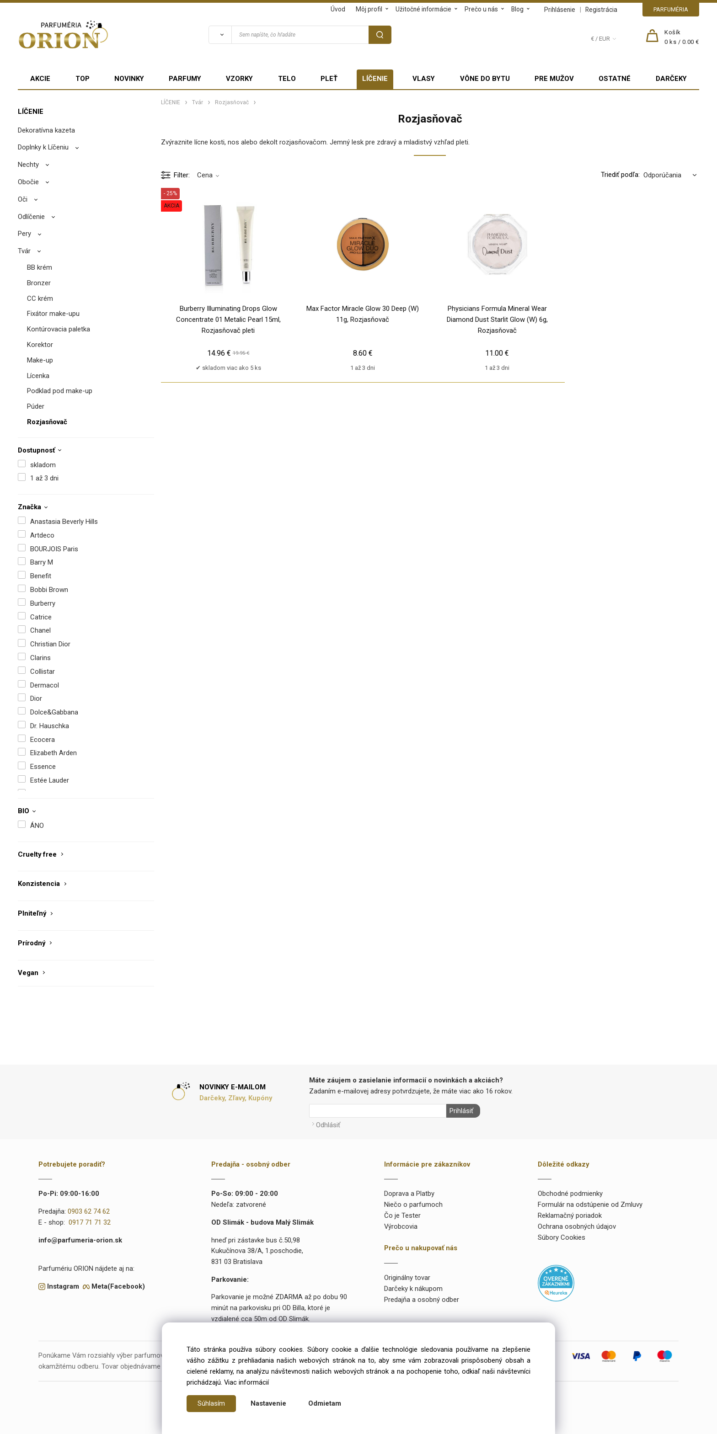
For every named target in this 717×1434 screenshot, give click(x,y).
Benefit (40, 576)
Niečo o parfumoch (413, 1203)
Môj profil (369, 9)
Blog (517, 9)
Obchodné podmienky (570, 1193)
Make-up (40, 360)
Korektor (40, 345)
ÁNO (37, 825)
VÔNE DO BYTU (485, 79)
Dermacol (44, 685)
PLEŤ (329, 79)
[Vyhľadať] (220, 35)
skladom (43, 465)
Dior (36, 698)
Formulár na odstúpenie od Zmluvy (590, 1203)
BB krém (39, 267)
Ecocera (42, 740)
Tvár (24, 251)
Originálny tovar (407, 1277)
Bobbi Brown (49, 590)
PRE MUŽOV (554, 79)
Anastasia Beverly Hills (64, 521)
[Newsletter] (377, 1111)
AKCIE (40, 79)
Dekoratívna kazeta (46, 130)
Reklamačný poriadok (570, 1214)
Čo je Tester (402, 1214)
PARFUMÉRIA (670, 9)
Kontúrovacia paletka (58, 329)
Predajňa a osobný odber (421, 1298)
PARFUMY (185, 79)
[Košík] (681, 37)
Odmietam (324, 1403)
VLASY (423, 79)
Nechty (28, 164)
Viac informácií (246, 1382)
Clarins (40, 658)
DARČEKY (671, 79)
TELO (287, 79)
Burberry (42, 603)
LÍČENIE (375, 79)
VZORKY (239, 79)
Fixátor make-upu (53, 313)
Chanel (40, 630)
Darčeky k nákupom (413, 1288)
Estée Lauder (49, 780)
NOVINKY (129, 79)
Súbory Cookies (561, 1236)
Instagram (63, 1285)
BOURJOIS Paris (54, 549)
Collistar (42, 671)
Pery (24, 233)
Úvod (338, 9)
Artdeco (42, 535)
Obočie (28, 182)
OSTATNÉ (615, 79)
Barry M (41, 562)
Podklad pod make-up (59, 391)
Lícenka (38, 376)
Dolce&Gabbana (54, 712)
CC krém (40, 298)
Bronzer (39, 283)
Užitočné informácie (423, 9)
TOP (82, 79)
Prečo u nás (481, 9)
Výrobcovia (400, 1225)
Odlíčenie (31, 217)
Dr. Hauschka (49, 726)
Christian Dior (50, 644)
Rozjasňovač (47, 422)
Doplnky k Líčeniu (43, 147)
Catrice (41, 617)
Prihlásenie (559, 9)
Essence (43, 766)
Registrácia (601, 9)
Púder (35, 406)
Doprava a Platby (409, 1193)
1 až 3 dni (44, 478)
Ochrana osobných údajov (577, 1225)
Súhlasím (211, 1403)
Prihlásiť (460, 1111)
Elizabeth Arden (53, 753)
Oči (22, 199)
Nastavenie (268, 1403)
